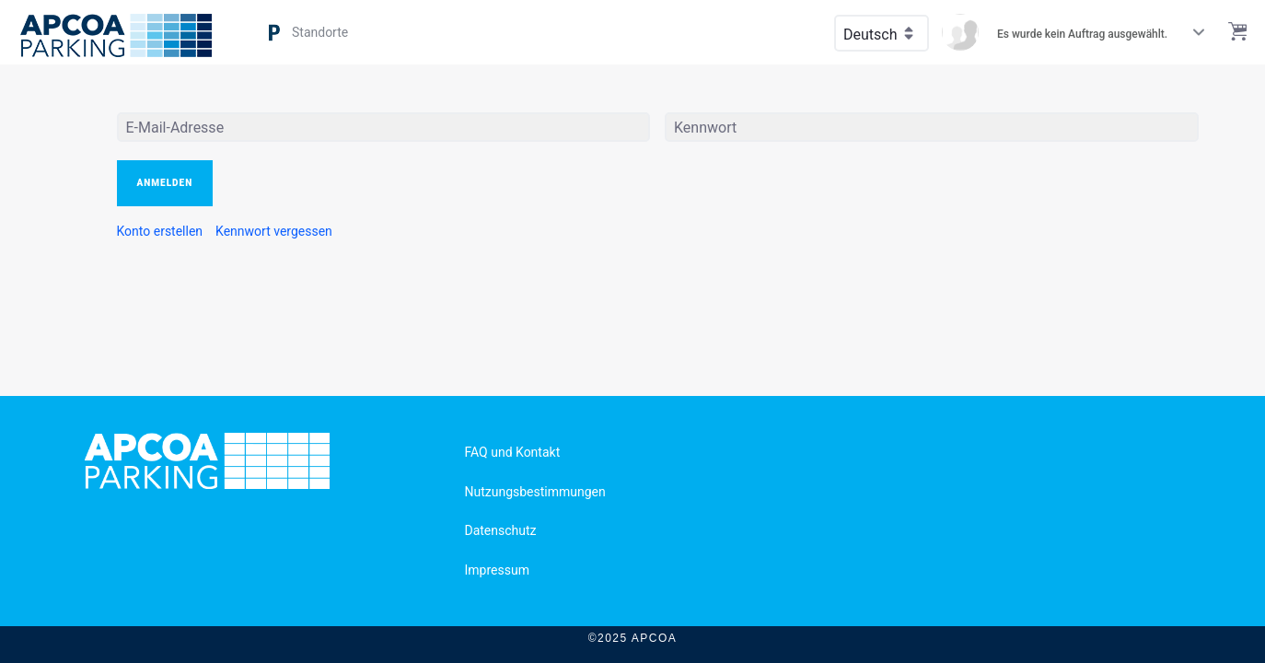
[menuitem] (160, 231)
